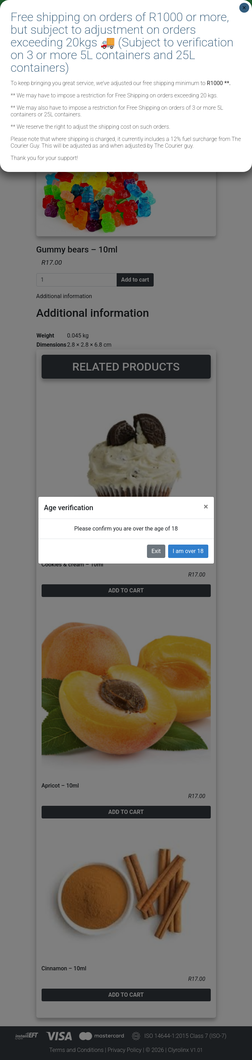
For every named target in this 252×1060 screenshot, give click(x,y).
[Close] (206, 506)
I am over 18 (188, 551)
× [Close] (244, 8)
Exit (156, 551)
